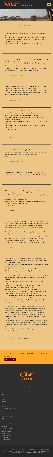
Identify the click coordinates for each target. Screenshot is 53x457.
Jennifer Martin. (45, 451)
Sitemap (39, 452)
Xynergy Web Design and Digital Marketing (24, 452)
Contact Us (10, 359)
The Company (6, 404)
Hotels (4, 401)
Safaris (4, 399)
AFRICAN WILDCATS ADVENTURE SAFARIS (13, 408)
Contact (4, 406)
